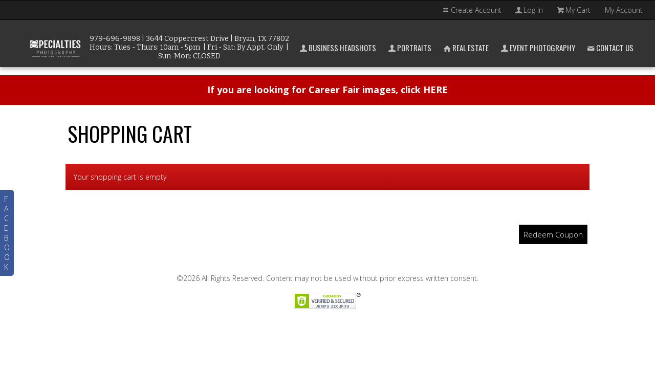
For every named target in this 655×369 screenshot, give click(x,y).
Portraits (408, 47)
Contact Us (609, 47)
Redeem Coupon (553, 234)
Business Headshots (337, 47)
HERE (435, 89)
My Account (624, 10)
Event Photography (537, 47)
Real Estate (465, 47)
